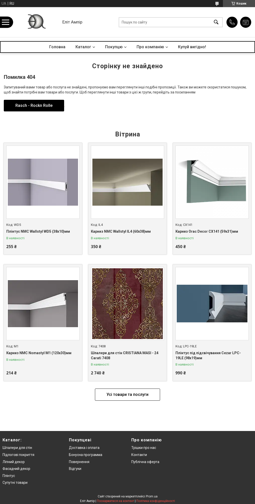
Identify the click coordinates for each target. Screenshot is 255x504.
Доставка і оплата (84, 448)
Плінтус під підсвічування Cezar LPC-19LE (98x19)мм (208, 355)
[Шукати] (216, 22)
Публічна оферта (145, 462)
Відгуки (75, 469)
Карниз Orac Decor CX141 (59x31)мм (206, 231)
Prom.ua (152, 496)
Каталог (83, 46)
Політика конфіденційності (155, 501)
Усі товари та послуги (127, 394)
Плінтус (9, 476)
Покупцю (114, 46)
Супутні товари (15, 483)
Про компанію (150, 46)
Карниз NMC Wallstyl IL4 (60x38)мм (121, 231)
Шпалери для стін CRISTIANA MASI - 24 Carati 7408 (124, 355)
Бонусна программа (85, 455)
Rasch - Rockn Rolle (34, 105)
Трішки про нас (143, 448)
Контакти (139, 455)
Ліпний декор (14, 462)
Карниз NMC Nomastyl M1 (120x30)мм (38, 353)
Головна (57, 46)
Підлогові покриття (18, 455)
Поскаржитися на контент (115, 501)
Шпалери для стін (17, 448)
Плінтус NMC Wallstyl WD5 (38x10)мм (38, 231)
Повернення (79, 462)
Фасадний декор (16, 469)
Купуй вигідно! (192, 46)
